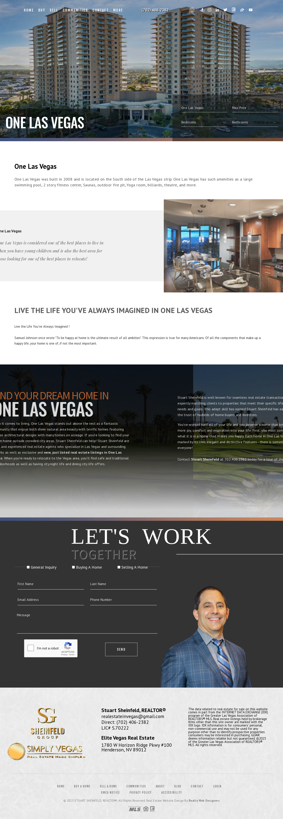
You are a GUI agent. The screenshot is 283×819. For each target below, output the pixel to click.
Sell (54, 10)
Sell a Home (108, 786)
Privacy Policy (140, 792)
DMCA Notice (110, 792)
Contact (100, 10)
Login (217, 786)
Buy (41, 10)
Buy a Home (82, 786)
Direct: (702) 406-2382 (125, 722)
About (160, 786)
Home (29, 10)
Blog (177, 786)
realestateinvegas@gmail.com (132, 716)
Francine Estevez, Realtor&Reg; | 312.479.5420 (156, 10)
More (118, 10)
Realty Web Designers (204, 801)
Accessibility (171, 792)
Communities (75, 10)
